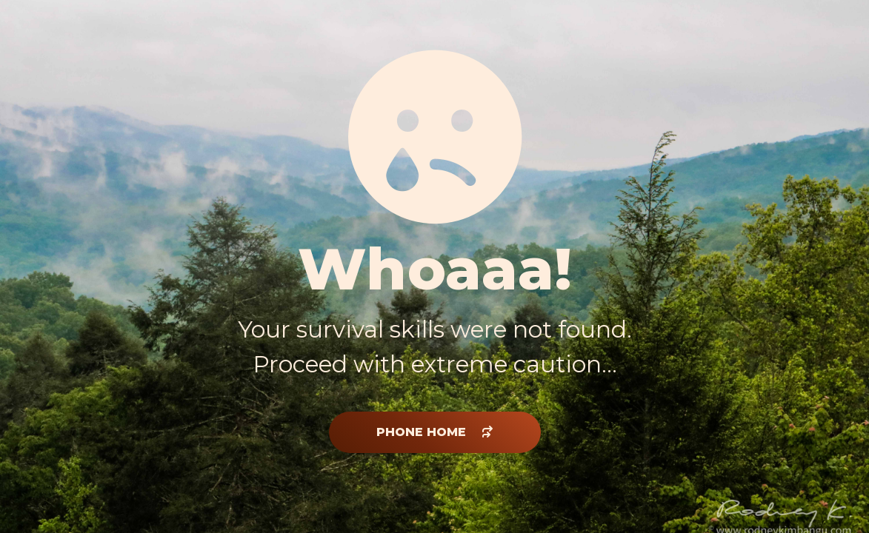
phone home (434, 432)
